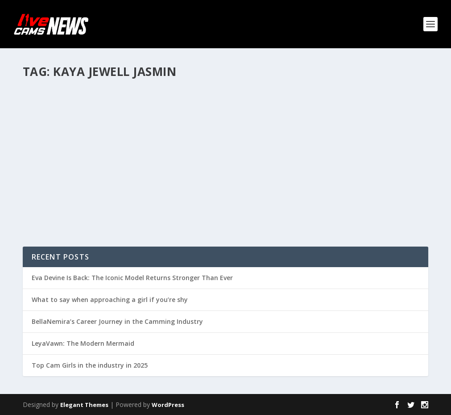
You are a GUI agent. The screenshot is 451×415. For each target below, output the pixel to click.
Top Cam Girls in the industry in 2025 (90, 365)
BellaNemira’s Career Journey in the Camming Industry (117, 321)
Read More (55, 207)
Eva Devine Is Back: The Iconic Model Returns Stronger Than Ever (132, 277)
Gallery (108, 161)
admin (47, 161)
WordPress (168, 405)
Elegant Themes (84, 405)
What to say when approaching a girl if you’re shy (110, 299)
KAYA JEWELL (55, 147)
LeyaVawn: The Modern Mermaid (83, 343)
